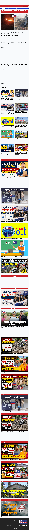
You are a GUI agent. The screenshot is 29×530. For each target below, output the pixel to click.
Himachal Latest (14, 160)
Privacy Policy (14, 520)
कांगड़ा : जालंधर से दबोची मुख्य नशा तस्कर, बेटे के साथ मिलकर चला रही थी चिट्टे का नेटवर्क (12, 390)
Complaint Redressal (4, 523)
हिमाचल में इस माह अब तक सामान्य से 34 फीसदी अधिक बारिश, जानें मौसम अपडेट (12, 516)
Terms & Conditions (15, 521)
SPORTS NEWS (9, 525)
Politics (3, 442)
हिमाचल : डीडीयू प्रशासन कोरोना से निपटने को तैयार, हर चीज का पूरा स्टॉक (11, 35)
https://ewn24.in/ (19, 64)
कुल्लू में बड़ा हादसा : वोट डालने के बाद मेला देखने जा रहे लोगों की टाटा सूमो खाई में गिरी (12, 353)
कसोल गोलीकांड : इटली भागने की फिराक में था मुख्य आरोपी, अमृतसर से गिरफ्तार (12, 411)
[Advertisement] (14, 2)
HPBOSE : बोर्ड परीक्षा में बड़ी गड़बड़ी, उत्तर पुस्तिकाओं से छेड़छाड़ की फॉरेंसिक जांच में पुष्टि (12, 479)
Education (4, 461)
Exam (3, 481)
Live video (14, 276)
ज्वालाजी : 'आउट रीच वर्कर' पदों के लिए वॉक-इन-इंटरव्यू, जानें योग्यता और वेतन (11, 177)
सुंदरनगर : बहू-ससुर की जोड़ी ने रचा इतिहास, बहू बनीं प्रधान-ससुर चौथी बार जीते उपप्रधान (12, 372)
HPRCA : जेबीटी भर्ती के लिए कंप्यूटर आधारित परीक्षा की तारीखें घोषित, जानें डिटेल (11, 256)
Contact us (3, 521)
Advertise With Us (4, 522)
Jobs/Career (14, 288)
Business (8, 523)
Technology (8, 522)
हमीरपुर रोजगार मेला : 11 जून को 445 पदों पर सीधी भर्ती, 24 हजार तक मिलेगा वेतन (12, 221)
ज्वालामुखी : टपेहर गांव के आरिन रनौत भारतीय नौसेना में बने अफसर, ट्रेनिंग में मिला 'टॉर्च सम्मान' (13, 326)
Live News (8, 520)
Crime (3, 394)
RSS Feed (3, 524)
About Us (3, 520)
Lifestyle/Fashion (9, 524)
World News (8, 521)
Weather (3, 500)
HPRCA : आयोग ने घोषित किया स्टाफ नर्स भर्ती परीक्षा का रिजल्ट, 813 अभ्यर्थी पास (11, 238)
